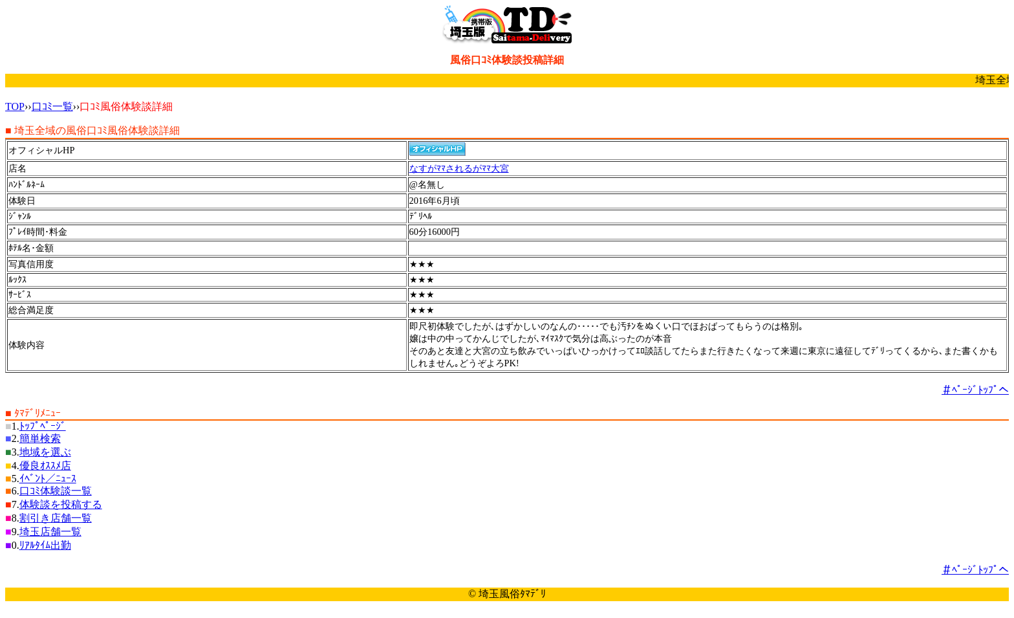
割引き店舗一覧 (55, 518)
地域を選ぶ (45, 452)
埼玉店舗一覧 (50, 531)
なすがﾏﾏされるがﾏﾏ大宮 (459, 168)
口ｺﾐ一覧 (52, 106)
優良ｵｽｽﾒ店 (45, 465)
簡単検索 (40, 438)
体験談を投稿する (60, 504)
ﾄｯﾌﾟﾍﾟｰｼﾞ (42, 426)
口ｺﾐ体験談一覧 (55, 490)
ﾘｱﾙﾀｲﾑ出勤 (45, 545)
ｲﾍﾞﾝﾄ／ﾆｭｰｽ (47, 478)
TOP (15, 106)
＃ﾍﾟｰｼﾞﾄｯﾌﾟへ (975, 389)
